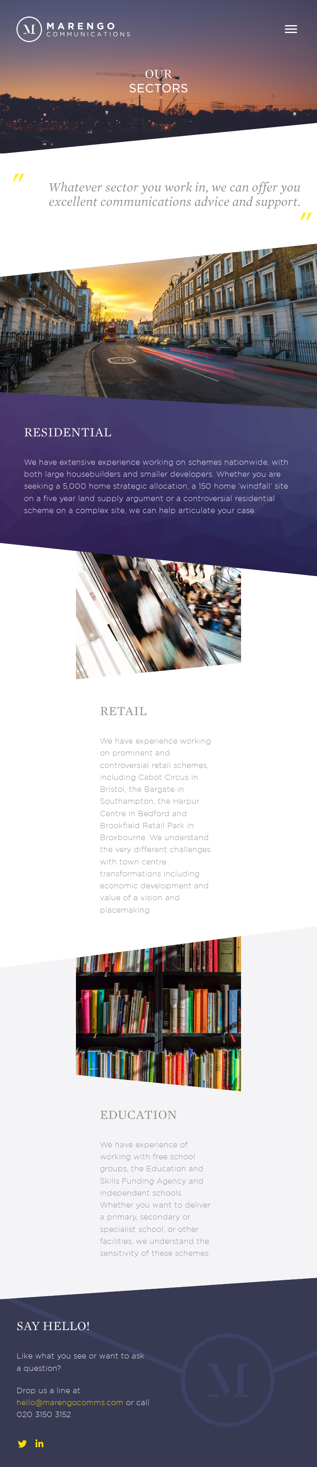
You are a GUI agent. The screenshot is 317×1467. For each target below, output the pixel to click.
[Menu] (291, 29)
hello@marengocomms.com (70, 1402)
